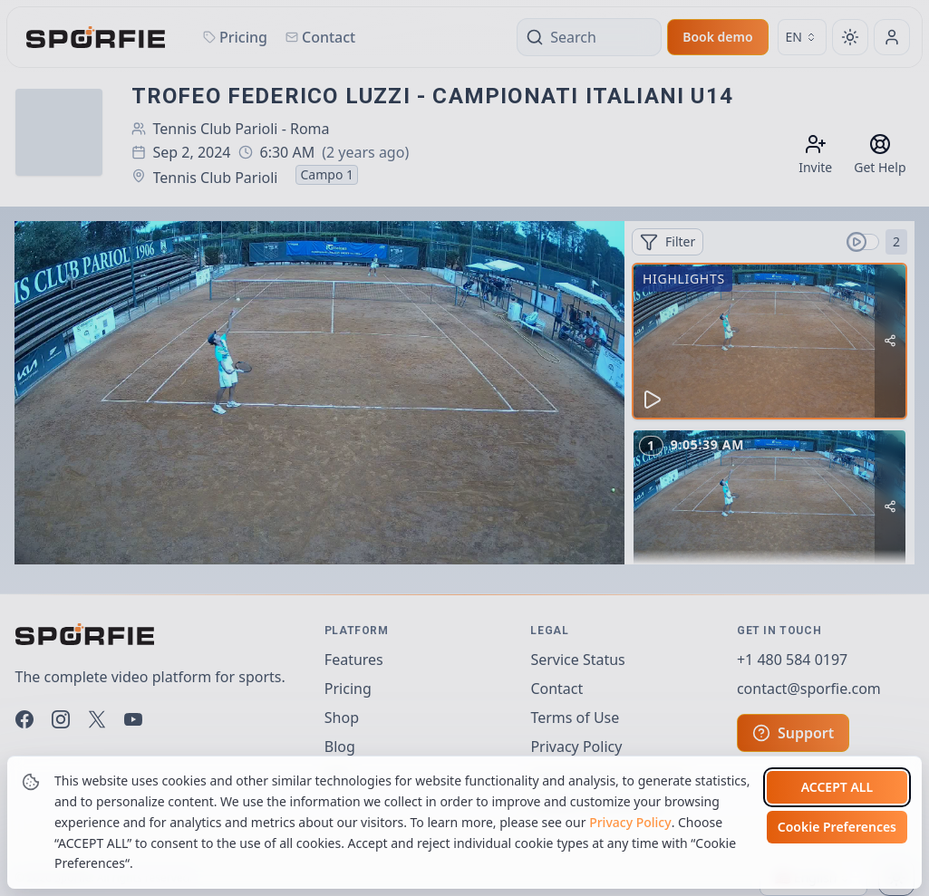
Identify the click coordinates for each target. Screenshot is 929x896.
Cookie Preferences (837, 850)
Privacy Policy (630, 844)
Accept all (837, 810)
